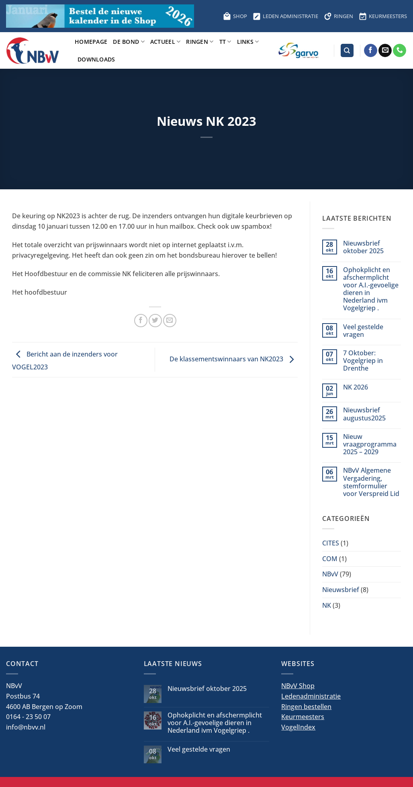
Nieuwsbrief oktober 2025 (363, 247)
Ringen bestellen (306, 706)
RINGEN (338, 16)
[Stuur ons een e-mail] (385, 50)
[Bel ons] (399, 50)
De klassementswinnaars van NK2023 (234, 359)
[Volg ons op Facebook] (370, 50)
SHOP (235, 16)
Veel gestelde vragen (363, 330)
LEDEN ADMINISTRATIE (285, 16)
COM (329, 558)
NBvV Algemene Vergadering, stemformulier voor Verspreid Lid (371, 482)
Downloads (96, 59)
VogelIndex (298, 727)
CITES (330, 543)
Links (248, 41)
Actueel (165, 41)
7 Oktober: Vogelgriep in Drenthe (363, 361)
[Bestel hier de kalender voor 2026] (100, 16)
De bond (129, 41)
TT (225, 41)
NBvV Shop (298, 685)
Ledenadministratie (311, 696)
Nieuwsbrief (340, 589)
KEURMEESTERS (383, 16)
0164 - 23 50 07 (28, 716)
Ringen (199, 41)
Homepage (91, 41)
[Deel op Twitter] (155, 320)
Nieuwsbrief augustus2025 (364, 414)
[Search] (347, 50)
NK (326, 605)
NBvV (330, 574)
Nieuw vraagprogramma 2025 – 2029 (370, 444)
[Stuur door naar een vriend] (169, 320)
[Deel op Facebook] (140, 320)
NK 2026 (355, 387)
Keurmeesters (302, 716)
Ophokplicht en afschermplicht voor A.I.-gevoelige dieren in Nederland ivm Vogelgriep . (371, 289)
